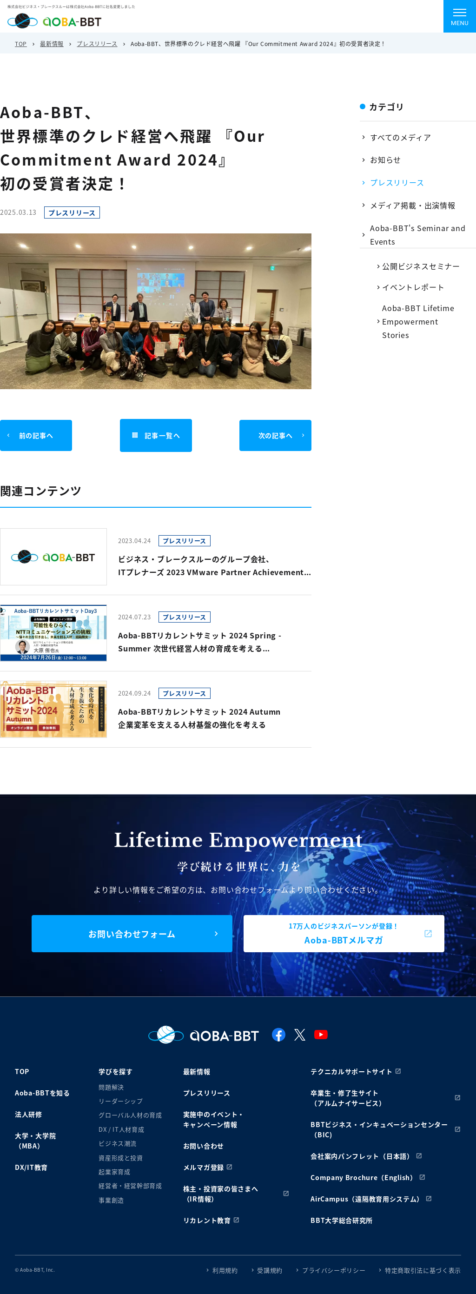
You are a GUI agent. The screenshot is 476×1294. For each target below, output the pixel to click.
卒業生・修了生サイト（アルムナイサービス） (348, 1098)
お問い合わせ (203, 1145)
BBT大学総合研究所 (342, 1220)
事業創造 (111, 1199)
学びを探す (116, 1071)
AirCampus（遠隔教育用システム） (367, 1198)
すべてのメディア (400, 137)
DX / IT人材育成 (121, 1129)
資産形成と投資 (121, 1157)
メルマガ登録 (203, 1167)
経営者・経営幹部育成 (130, 1185)
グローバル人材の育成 (130, 1114)
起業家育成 (114, 1171)
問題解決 (111, 1086)
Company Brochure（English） (364, 1177)
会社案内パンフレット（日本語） (362, 1156)
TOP (21, 43)
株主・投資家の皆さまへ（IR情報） (220, 1193)
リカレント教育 (207, 1220)
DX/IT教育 (31, 1167)
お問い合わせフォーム (132, 934)
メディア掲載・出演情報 (413, 205)
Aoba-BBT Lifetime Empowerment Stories (418, 321)
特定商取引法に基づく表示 (423, 1270)
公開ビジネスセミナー (421, 266)
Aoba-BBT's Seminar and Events (418, 234)
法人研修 (28, 1114)
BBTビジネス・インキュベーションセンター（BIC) (379, 1129)
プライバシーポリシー (334, 1270)
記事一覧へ (155, 436)
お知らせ (385, 159)
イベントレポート (413, 286)
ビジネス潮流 (118, 1143)
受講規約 (270, 1270)
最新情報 (51, 43)
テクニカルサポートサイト (351, 1071)
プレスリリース (97, 43)
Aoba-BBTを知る (42, 1092)
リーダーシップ (121, 1100)
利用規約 (225, 1270)
